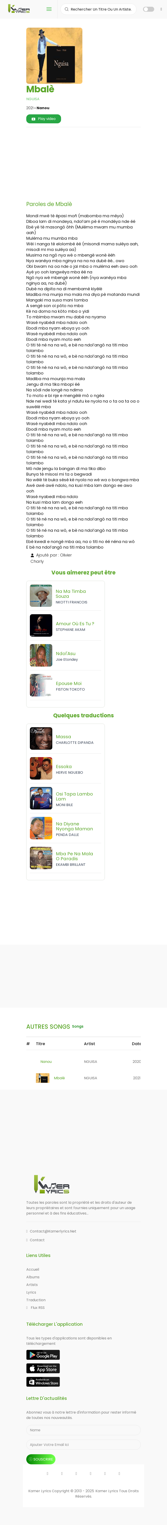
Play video (44, 118)
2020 (137, 1061)
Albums (33, 1277)
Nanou (46, 1061)
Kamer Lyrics (107, 1491)
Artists (32, 1284)
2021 (137, 1078)
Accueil (32, 1269)
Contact (35, 1240)
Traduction (36, 1300)
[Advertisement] (98, 162)
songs (78, 1026)
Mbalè (59, 1078)
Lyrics (31, 1292)
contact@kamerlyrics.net (51, 1231)
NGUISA (33, 99)
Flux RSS (35, 1307)
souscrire (41, 1459)
